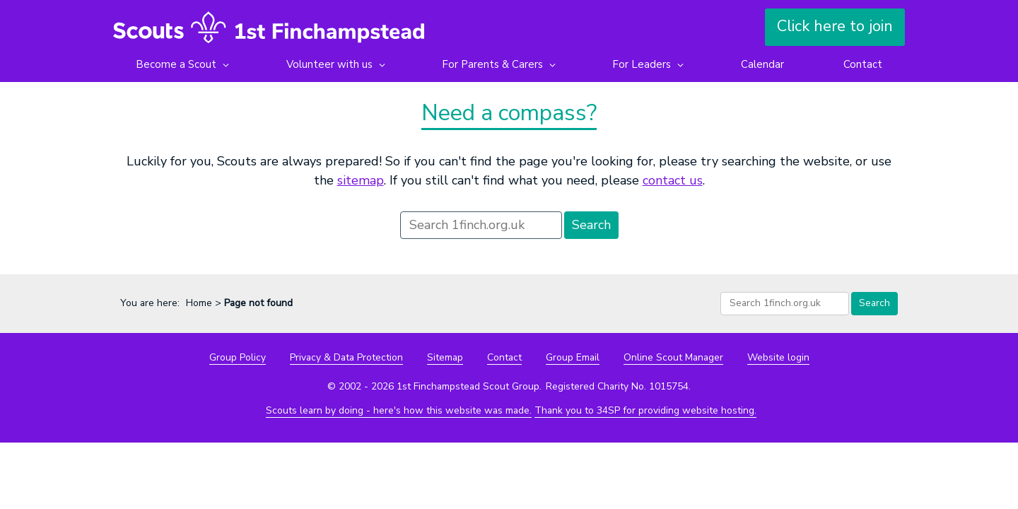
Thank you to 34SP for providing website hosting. (645, 410)
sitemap (360, 180)
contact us (673, 180)
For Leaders (641, 64)
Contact (862, 64)
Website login (778, 357)
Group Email (572, 357)
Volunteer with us (329, 64)
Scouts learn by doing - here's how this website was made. (399, 410)
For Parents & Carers (492, 64)
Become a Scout (176, 64)
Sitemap (445, 357)
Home (199, 303)
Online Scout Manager (673, 357)
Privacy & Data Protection (346, 357)
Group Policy (237, 357)
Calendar (761, 64)
